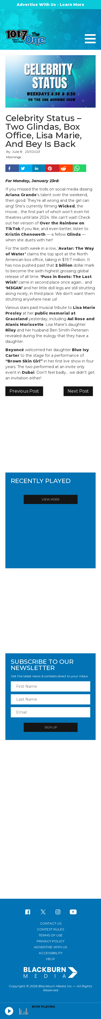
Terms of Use (51, 935)
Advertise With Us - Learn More (50, 4)
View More (51, 499)
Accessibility (50, 953)
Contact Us (50, 923)
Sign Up (50, 727)
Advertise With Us (50, 947)
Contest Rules (50, 929)
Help (50, 959)
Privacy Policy (50, 941)
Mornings (13, 157)
